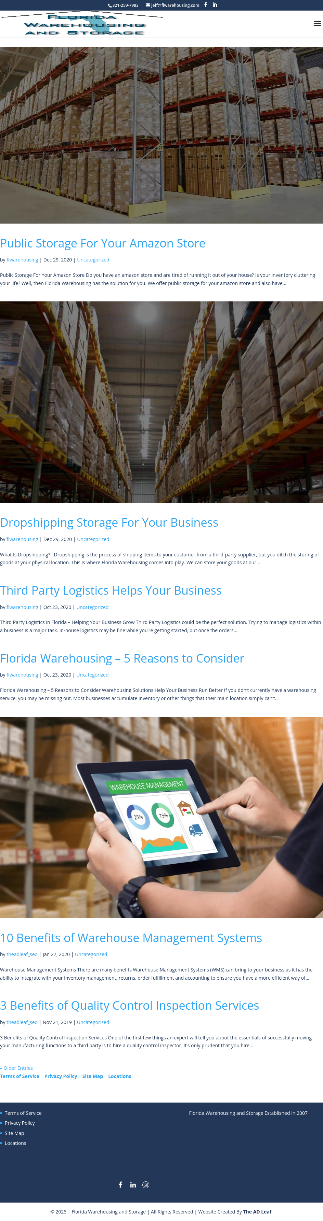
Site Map (92, 1076)
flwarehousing (22, 259)
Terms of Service (19, 1076)
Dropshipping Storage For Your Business (109, 522)
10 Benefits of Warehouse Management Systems (131, 938)
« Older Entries (16, 1068)
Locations (119, 1076)
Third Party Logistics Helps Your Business (111, 590)
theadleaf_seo (22, 954)
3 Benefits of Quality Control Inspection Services (129, 1005)
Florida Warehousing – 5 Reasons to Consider (122, 658)
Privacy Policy (60, 1076)
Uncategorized (93, 259)
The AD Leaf (257, 1211)
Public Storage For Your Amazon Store (103, 243)
